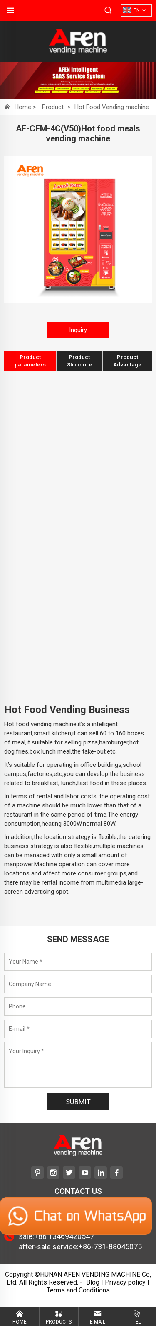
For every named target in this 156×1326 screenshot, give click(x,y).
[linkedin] (100, 1172)
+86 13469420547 (64, 1236)
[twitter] (69, 1172)
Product (53, 107)
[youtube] (85, 1172)
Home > (26, 107)
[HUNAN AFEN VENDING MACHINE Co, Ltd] (78, 51)
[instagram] (53, 1172)
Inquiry (78, 330)
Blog (92, 1282)
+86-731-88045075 (110, 1246)
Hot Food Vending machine (111, 107)
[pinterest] (37, 1172)
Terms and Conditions (78, 1290)
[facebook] (116, 1172)
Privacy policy (125, 1282)
